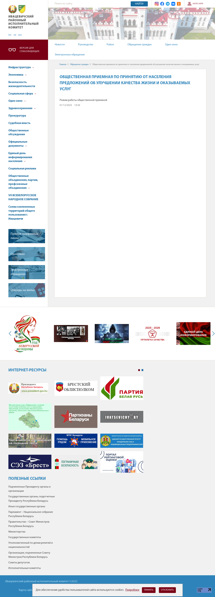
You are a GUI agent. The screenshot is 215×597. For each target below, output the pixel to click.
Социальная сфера (22, 93)
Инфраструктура (21, 67)
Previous (11, 333)
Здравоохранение (22, 108)
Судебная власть (19, 123)
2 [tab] (142, 370)
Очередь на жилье (23, 290)
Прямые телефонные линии (24, 236)
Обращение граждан (139, 44)
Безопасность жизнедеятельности (21, 84)
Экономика (17, 74)
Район (110, 44)
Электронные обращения (70, 54)
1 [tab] (139, 370)
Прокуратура (17, 115)
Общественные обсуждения (18, 132)
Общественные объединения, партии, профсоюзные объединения (23, 182)
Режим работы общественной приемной (83, 100)
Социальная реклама (22, 168)
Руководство (85, 44)
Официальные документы (17, 143)
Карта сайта (198, 4)
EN (15, 35)
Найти (139, 4)
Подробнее (132, 590)
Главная (62, 64)
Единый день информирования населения (20, 157)
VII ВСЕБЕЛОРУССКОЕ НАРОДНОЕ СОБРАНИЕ (23, 197)
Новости (60, 44)
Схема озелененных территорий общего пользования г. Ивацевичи (21, 212)
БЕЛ (20, 35)
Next (213, 333)
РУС (10, 35)
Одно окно (171, 44)
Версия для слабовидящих (29, 50)
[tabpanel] (75, 426)
